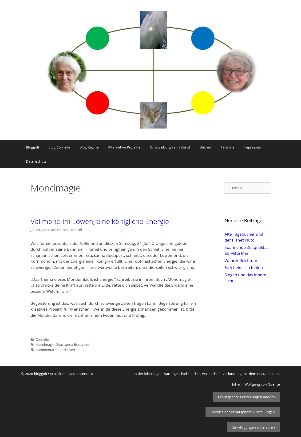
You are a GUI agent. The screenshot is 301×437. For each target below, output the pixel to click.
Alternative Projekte (124, 147)
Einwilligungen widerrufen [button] (253, 427)
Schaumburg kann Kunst (170, 147)
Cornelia (42, 339)
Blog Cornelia (59, 147)
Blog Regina (89, 147)
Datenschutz (36, 161)
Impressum (253, 147)
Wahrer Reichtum (241, 260)
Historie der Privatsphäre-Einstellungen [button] (242, 412)
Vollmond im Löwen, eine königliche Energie (100, 221)
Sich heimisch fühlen (244, 267)
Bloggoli (32, 147)
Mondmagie (45, 344)
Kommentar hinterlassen (55, 349)
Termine (227, 147)
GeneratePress (81, 373)
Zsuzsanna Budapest (72, 344)
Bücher (205, 147)
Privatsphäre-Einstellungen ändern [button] (246, 396)
